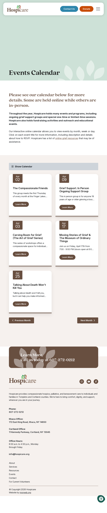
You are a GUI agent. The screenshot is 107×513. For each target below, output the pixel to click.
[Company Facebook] (96, 381)
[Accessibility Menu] (101, 499)
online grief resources (66, 138)
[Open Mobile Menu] (98, 9)
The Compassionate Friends (30, 188)
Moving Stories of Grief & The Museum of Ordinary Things (75, 238)
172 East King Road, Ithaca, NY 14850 (27, 422)
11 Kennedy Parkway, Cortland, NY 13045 (29, 432)
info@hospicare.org (19, 454)
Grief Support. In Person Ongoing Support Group (74, 190)
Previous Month (21, 320)
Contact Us (69, 9)
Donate (86, 9)
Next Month (88, 320)
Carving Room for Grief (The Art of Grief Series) (28, 236)
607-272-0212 (62, 359)
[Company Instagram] (81, 381)
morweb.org (25, 492)
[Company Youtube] (89, 381)
